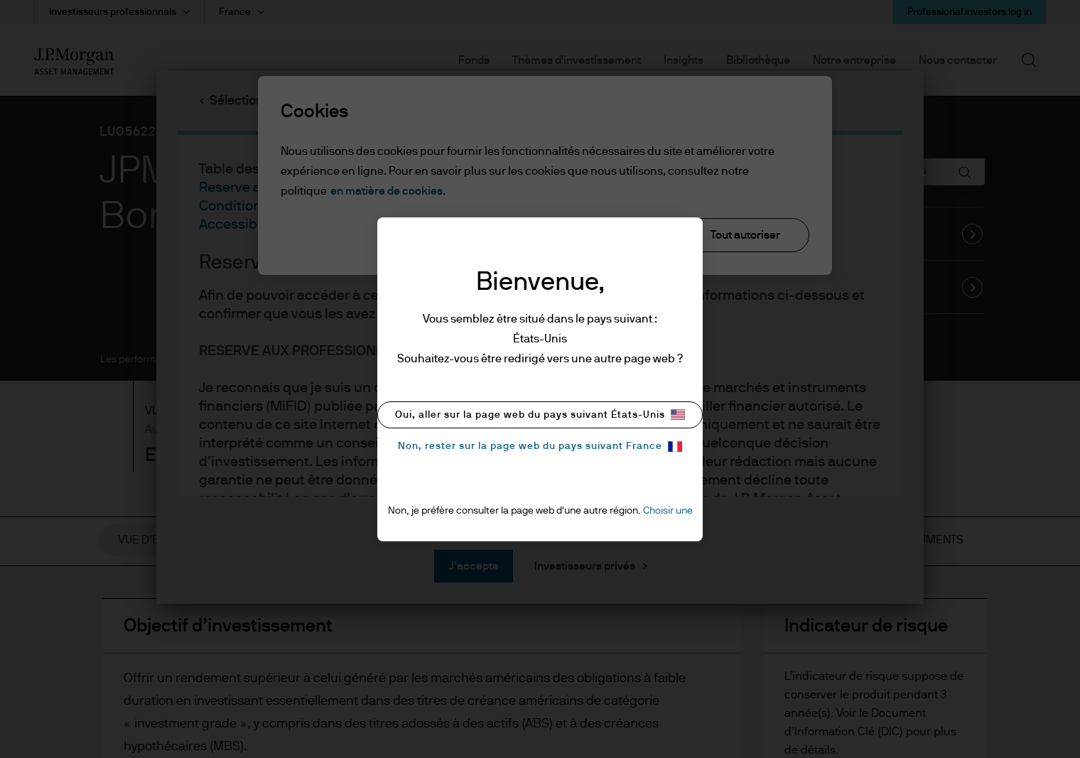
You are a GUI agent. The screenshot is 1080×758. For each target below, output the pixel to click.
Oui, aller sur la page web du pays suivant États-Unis (540, 414)
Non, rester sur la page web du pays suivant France (540, 446)
